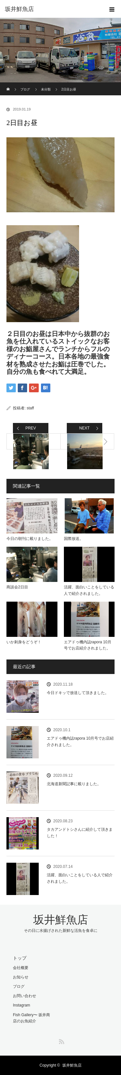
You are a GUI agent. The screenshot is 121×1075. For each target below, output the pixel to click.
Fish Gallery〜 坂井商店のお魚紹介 (31, 1018)
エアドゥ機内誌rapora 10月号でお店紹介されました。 (87, 645)
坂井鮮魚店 (19, 9)
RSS (61, 1040)
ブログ (25, 89)
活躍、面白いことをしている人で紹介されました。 (89, 590)
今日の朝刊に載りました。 (29, 538)
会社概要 (20, 967)
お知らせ (20, 977)
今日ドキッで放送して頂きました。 (78, 692)
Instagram (21, 1005)
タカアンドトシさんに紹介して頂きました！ (80, 832)
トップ (19, 958)
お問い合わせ (24, 996)
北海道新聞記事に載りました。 (74, 784)
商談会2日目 (17, 587)
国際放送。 (73, 538)
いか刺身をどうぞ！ (23, 642)
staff (30, 408)
